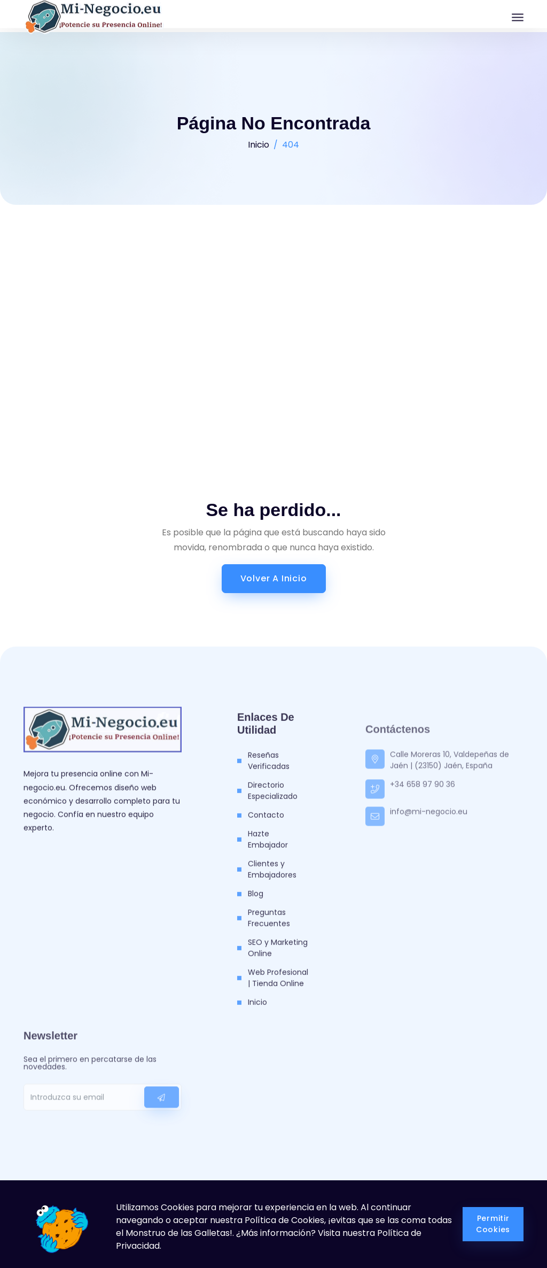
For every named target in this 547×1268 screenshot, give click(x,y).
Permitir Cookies (493, 1224)
